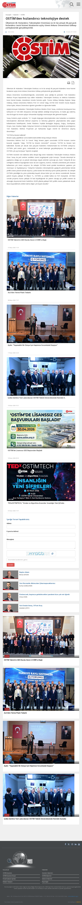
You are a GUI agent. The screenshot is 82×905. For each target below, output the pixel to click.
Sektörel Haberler (47, 879)
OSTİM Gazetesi (7, 873)
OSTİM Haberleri (46, 876)
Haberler (16, 15)
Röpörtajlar (45, 882)
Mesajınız (10, 539)
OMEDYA (78, 902)
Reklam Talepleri (8, 882)
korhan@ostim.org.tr (73, 896)
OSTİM (23, 15)
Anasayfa (8, 15)
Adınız (9, 523)
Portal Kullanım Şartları (9, 879)
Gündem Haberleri (47, 873)
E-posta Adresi (12, 531)
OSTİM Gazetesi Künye (9, 876)
